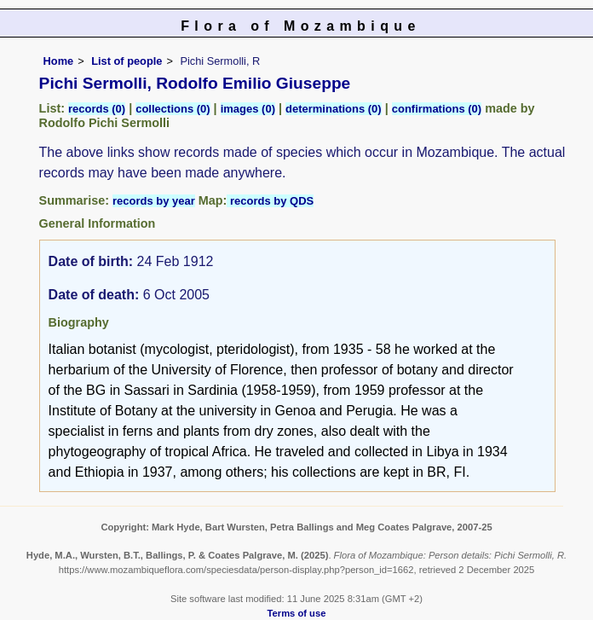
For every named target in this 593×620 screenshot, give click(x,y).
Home (58, 61)
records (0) (96, 108)
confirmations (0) (436, 108)
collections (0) (172, 108)
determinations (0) (333, 108)
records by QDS (270, 200)
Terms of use (297, 613)
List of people (126, 61)
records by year (153, 200)
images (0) (248, 108)
